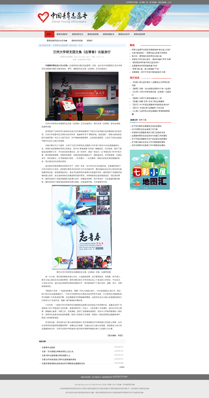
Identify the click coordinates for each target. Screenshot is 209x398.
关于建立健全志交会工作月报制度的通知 (148, 142)
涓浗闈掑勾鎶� (132, 2)
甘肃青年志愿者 (48, 348)
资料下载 (142, 120)
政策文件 (134, 120)
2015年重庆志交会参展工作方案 (145, 129)
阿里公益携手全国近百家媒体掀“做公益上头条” (151, 50)
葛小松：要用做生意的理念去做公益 (147, 56)
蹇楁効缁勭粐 (62, 34)
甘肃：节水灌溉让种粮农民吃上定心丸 (58, 352)
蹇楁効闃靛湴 (108, 34)
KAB (169, 2)
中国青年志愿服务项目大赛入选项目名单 (148, 133)
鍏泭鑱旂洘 (96, 377)
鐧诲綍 (90, 41)
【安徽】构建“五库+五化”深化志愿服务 (148, 101)
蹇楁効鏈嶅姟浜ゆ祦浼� (57, 41)
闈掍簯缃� (162, 2)
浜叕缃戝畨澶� (129, 384)
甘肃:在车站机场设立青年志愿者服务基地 (59, 360)
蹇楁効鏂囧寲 (93, 34)
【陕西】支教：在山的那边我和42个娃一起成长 (151, 89)
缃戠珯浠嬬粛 (86, 377)
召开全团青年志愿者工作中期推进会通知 (148, 145)
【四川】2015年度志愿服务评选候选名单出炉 (150, 105)
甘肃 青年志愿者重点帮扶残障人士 (56, 356)
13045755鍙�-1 (117, 384)
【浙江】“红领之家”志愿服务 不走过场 (148, 108)
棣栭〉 (49, 34)
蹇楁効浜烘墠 (124, 34)
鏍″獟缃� (153, 2)
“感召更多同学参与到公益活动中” (146, 62)
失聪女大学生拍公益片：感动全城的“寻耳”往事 (151, 59)
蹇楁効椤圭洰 (77, 34)
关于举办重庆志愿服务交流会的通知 (146, 126)
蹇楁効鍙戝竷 (139, 34)
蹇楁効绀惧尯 (77, 41)
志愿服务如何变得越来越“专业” (145, 66)
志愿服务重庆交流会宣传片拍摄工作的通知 (149, 136)
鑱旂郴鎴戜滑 (107, 377)
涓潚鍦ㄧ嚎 (143, 2)
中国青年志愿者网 (60, 45)
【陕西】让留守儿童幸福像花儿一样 (147, 98)
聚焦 (132, 45)
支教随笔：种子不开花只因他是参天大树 (148, 72)
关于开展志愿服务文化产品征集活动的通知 (149, 139)
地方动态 (73, 45)
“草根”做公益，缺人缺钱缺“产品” (145, 69)
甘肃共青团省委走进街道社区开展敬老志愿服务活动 (63, 364)
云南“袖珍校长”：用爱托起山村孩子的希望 (149, 53)
